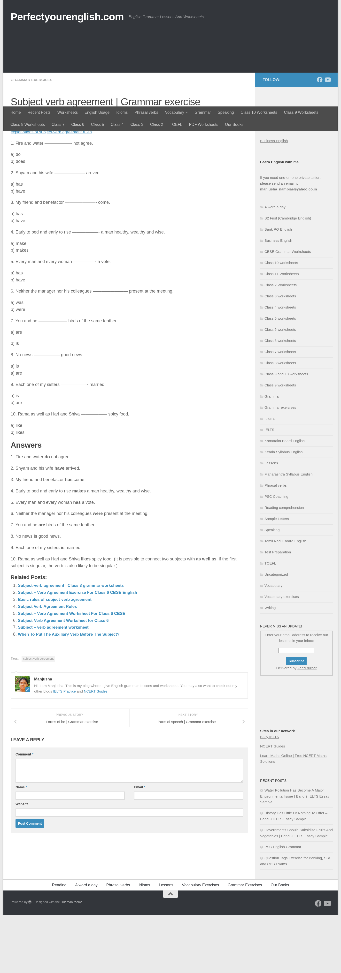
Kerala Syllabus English (283, 510)
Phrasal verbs (146, 112)
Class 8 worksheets (280, 421)
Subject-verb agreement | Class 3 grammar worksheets (75, 643)
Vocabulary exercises (281, 655)
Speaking (226, 112)
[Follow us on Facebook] (320, 138)
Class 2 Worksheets (280, 343)
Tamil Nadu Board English (285, 599)
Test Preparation (277, 610)
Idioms (122, 112)
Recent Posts (39, 112)
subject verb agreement (38, 716)
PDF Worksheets (203, 124)
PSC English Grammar (282, 905)
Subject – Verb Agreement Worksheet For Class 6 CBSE (75, 671)
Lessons (271, 521)
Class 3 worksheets (280, 354)
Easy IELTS (269, 795)
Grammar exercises (32, 138)
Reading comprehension (284, 566)
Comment (24, 812)
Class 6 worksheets (280, 387)
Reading (59, 943)
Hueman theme (72, 960)
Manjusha (25, 173)
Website (22, 862)
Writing (270, 666)
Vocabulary (174, 112)
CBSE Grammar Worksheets (287, 310)
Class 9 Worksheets (301, 112)
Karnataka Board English (284, 499)
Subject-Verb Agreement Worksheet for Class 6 (66, 678)
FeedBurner (307, 726)
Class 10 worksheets (281, 321)
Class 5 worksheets (280, 376)
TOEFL (176, 124)
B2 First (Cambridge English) (287, 276)
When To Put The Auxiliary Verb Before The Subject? (72, 692)
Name (21, 845)
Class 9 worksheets (280, 443)
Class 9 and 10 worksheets (286, 432)
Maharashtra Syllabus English (288, 532)
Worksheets (67, 112)
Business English (274, 199)
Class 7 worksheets (280, 410)
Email (139, 845)
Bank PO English (278, 287)
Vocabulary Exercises (200, 943)
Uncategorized (276, 632)
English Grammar (274, 187)
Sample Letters (276, 577)
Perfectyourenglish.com (67, 17)
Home (15, 112)
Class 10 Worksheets (259, 112)
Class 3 (136, 124)
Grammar (202, 112)
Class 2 (156, 124)
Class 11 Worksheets (281, 332)
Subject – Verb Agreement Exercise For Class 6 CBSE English (82, 650)
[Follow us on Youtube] (327, 138)
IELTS (269, 488)
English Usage (97, 112)
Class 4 (117, 124)
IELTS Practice (65, 749)
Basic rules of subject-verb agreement (57, 657)
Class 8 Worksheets (27, 124)
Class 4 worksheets (280, 365)
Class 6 (77, 124)
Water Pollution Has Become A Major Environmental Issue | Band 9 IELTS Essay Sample (294, 854)
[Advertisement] (170, 70)
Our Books (234, 124)
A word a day (275, 265)
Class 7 (58, 124)
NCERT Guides (97, 749)
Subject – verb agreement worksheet (56, 685)
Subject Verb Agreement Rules (49, 664)
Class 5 (97, 124)
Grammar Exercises (245, 943)
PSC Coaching (276, 554)
